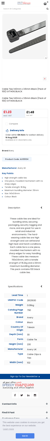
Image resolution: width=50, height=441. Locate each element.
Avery (11, 150)
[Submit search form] (47, 8)
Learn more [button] (8, 429)
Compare (11, 123)
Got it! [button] (25, 436)
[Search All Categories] (25, 8)
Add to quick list (44, 78)
